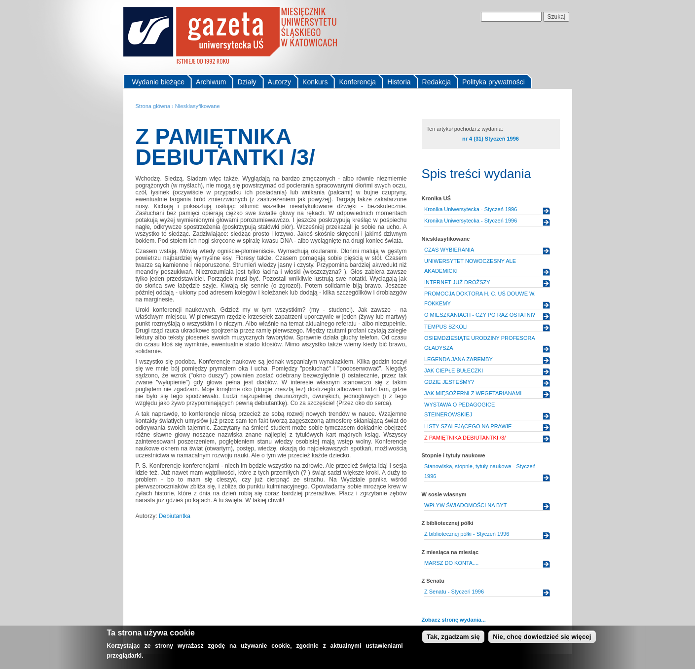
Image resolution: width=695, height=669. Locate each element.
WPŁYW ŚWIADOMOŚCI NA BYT (465, 505)
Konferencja (357, 82)
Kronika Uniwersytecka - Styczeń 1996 (470, 209)
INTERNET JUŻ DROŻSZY (457, 282)
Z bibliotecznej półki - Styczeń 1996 (466, 534)
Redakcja (436, 82)
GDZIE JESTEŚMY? (449, 382)
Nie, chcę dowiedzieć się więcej (542, 639)
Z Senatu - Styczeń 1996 (454, 592)
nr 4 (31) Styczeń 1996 (490, 139)
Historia (398, 82)
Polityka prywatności (493, 82)
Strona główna (153, 106)
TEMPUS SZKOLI (446, 327)
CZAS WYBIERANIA (449, 250)
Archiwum (211, 82)
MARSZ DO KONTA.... (451, 563)
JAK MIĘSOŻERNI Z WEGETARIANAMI (472, 393)
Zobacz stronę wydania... (454, 620)
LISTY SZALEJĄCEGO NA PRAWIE (468, 426)
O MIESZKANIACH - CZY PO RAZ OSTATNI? (479, 315)
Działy (246, 82)
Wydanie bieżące (158, 82)
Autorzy (279, 82)
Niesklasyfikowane (197, 106)
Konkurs (315, 82)
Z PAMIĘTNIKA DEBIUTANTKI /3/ (465, 438)
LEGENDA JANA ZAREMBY (458, 359)
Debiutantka (174, 516)
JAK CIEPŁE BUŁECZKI (453, 370)
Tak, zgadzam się (453, 639)
